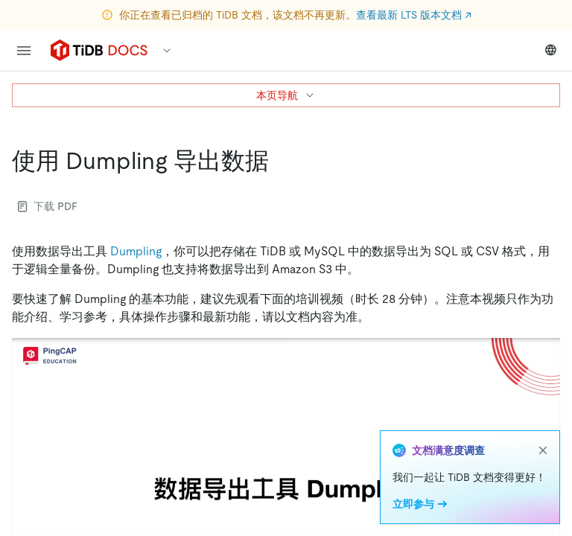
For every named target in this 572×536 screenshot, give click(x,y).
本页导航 (286, 95)
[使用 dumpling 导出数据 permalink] (281, 161)
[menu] (24, 51)
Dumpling (136, 251)
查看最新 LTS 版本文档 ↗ (413, 15)
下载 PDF (47, 206)
